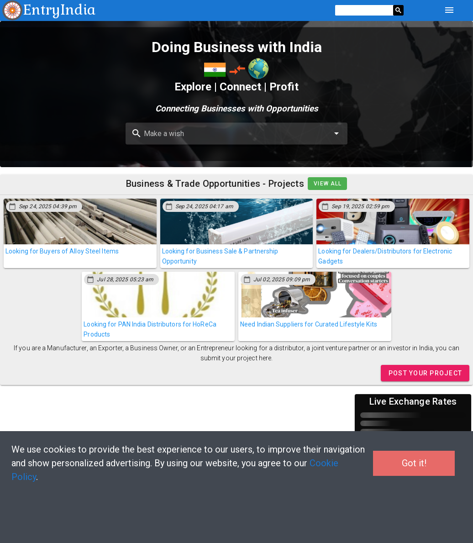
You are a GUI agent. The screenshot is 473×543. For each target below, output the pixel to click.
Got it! (414, 463)
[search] (364, 10)
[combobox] (236, 134)
